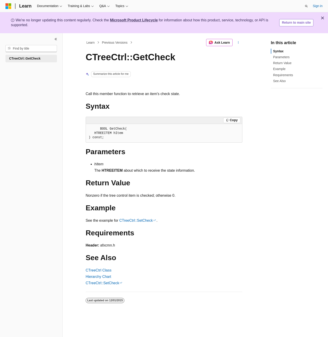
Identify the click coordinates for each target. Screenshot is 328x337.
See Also (279, 81)
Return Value (282, 63)
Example (279, 69)
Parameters (281, 57)
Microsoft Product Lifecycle (134, 20)
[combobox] (31, 48)
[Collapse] (56, 39)
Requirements (283, 75)
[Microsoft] (8, 6)
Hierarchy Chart (98, 277)
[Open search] (306, 6)
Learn (91, 42)
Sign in (318, 6)
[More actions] (238, 42)
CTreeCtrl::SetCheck (136, 220)
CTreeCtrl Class (98, 270)
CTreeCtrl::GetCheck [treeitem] (25, 58)
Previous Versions (115, 42)
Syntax (278, 51)
